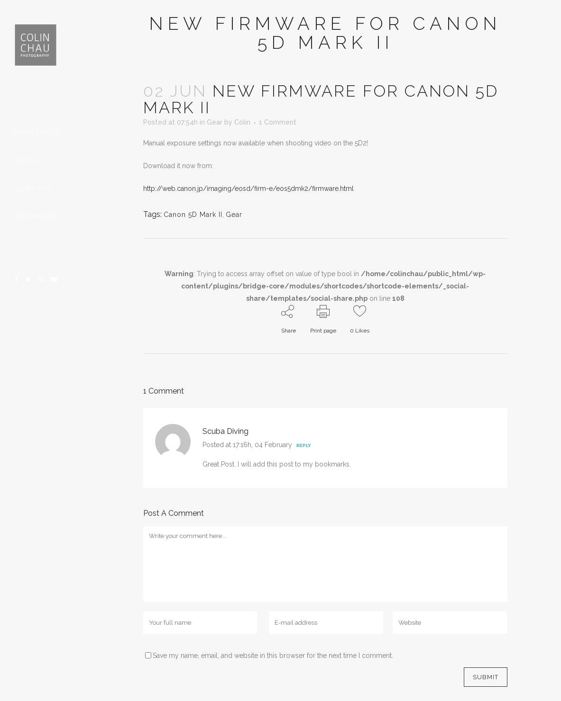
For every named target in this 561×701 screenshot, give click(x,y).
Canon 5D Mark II (193, 214)
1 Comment (277, 122)
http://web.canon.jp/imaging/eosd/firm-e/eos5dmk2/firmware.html (248, 188)
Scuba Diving (225, 431)
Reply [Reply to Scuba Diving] (303, 445)
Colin (242, 122)
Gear (214, 122)
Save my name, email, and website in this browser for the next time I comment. (273, 655)
